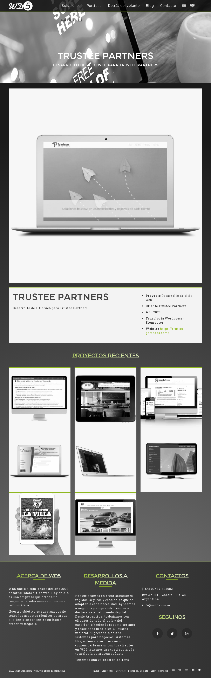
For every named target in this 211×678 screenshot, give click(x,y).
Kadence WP (59, 671)
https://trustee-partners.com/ (165, 331)
